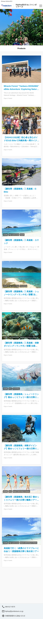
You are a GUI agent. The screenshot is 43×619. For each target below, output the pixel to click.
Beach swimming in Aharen (28, 337)
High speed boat (14, 183)
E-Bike (22, 183)
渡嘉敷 (5, 183)
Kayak (22, 234)
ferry (10, 389)
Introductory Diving (18, 440)
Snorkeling (23, 286)
